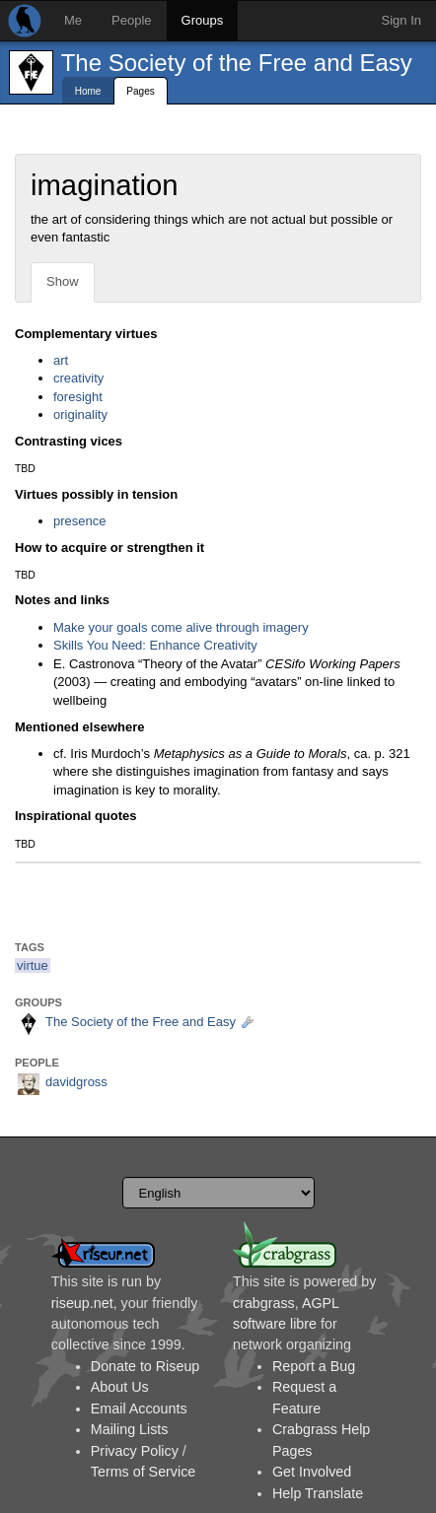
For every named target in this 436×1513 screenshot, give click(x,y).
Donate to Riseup (145, 1366)
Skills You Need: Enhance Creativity (155, 645)
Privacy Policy (135, 1451)
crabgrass (264, 1303)
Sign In (401, 20)
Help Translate (317, 1493)
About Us (120, 1387)
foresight (78, 396)
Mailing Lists (130, 1429)
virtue (32, 965)
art (60, 360)
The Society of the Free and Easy (236, 62)
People (131, 20)
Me (73, 20)
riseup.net (82, 1303)
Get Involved (311, 1471)
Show (62, 281)
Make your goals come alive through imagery (181, 627)
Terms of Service (143, 1471)
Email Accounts (139, 1408)
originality (80, 414)
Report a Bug (313, 1366)
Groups (203, 20)
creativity (78, 378)
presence (79, 521)
